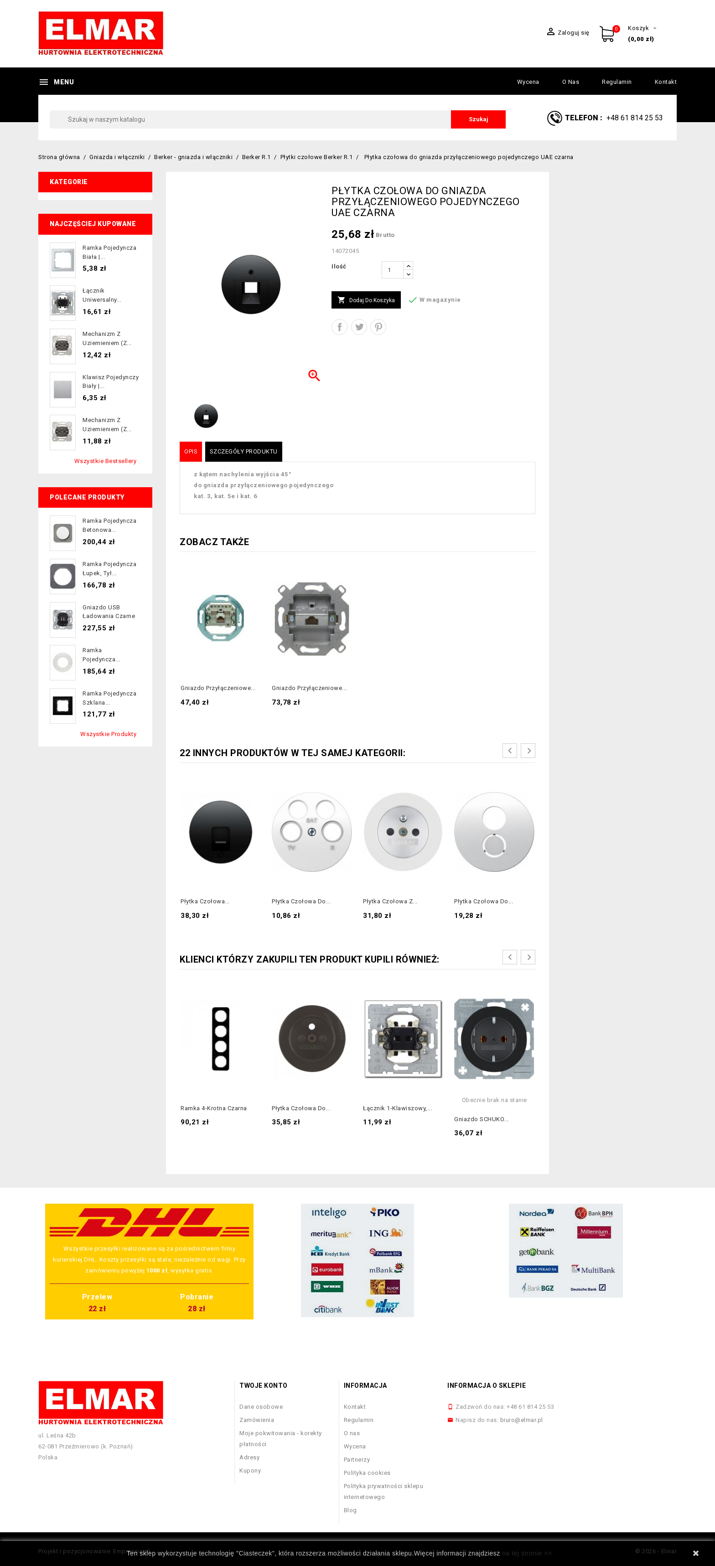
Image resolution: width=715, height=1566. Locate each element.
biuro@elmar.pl (521, 1420)
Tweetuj (359, 327)
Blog (350, 1510)
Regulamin (617, 81)
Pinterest (378, 327)
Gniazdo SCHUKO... (481, 1119)
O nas (571, 81)
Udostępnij (339, 327)
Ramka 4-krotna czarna (214, 1108)
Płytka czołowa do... (301, 901)
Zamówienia (256, 1420)
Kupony (250, 1470)
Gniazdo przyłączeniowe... (218, 688)
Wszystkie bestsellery (105, 461)
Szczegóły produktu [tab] (244, 451)
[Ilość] (393, 269)
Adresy (249, 1457)
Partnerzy (357, 1459)
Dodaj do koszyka (366, 300)
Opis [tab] (190, 451)
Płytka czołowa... (205, 901)
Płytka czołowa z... (390, 901)
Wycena (528, 81)
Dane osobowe (261, 1406)
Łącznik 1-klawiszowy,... (397, 1108)
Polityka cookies (367, 1472)
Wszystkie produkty (108, 734)
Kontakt (666, 81)
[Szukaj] (278, 119)
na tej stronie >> (527, 1553)
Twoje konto (263, 1385)
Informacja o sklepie (486, 1385)
